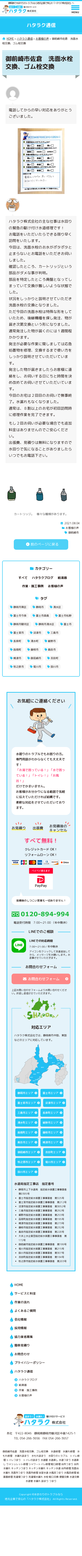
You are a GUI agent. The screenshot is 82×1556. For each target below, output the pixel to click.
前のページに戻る (41, 544)
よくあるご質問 (25, 1311)
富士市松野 (65, 615)
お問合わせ (22, 1354)
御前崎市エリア (26, 1152)
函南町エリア (25, 1132)
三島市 (54, 633)
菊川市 (37, 667)
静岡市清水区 (46, 624)
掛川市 (54, 667)
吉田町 (54, 658)
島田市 (52, 649)
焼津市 (17, 658)
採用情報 (20, 1328)
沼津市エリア (53, 1103)
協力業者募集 (23, 1337)
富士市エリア (50, 1093)
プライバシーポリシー (29, 1362)
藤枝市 (34, 649)
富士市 (68, 624)
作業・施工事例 (33, 586)
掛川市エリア (25, 1172)
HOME (18, 1285)
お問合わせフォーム (41, 978)
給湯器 (62, 578)
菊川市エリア (53, 1162)
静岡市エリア (25, 1093)
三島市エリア (25, 1113)
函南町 (17, 649)
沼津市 (37, 633)
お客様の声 (72, 528)
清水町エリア (25, 1122)
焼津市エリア (50, 1142)
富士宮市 (18, 633)
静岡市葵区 (19, 607)
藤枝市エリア (50, 1132)
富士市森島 (42, 615)
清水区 (57, 607)
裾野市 (52, 641)
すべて (23, 578)
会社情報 (20, 1319)
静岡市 (40, 607)
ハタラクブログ (42, 578)
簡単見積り (22, 1345)
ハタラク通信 (23, 1371)
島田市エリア (25, 1142)
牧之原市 (18, 667)
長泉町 (17, 641)
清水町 (34, 641)
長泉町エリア (50, 1113)
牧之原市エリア (26, 1162)
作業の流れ (22, 1302)
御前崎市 (73, 532)
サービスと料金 (25, 1293)
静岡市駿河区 (21, 624)
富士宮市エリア (26, 1103)
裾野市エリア (50, 1122)
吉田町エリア (53, 1152)
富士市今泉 (19, 615)
